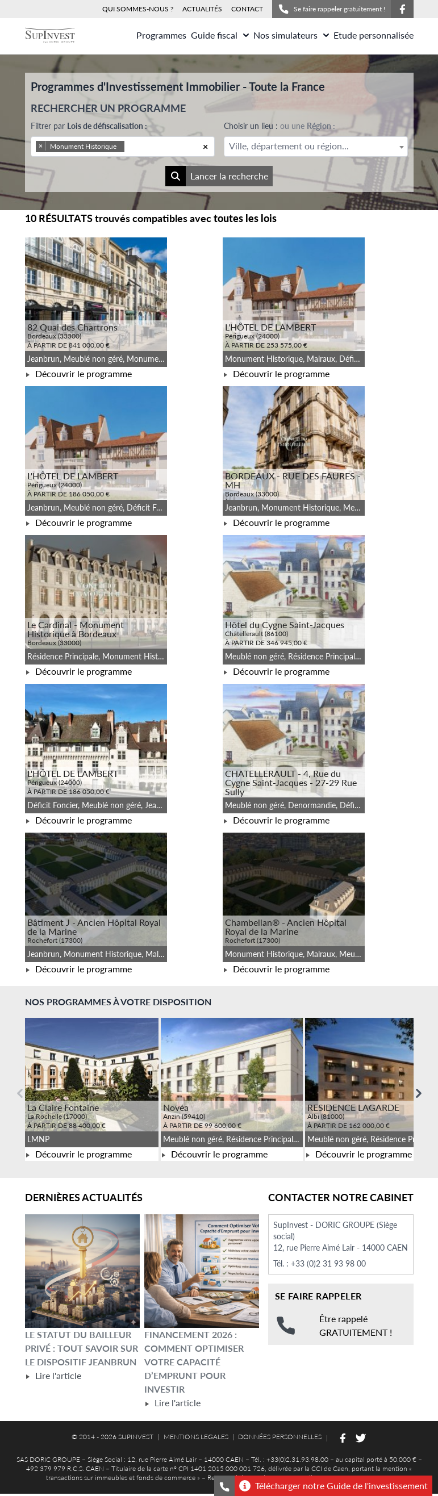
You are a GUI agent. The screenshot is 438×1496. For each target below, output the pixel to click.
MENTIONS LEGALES (196, 1436)
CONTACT (247, 9)
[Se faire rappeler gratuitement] (224, 1486)
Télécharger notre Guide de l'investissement (333, 1485)
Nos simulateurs (291, 35)
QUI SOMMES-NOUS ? (137, 9)
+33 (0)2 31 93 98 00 (328, 1263)
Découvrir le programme (78, 373)
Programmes (161, 35)
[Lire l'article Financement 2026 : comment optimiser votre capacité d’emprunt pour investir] (201, 1271)
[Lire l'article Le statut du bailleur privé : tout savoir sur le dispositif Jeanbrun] (82, 1271)
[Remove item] (40, 146)
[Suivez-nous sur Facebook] (402, 9)
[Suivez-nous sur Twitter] (361, 1438)
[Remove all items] (205, 146)
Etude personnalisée (373, 35)
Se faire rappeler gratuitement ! (331, 9)
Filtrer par (89, 126)
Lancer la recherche (216, 176)
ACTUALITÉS (202, 9)
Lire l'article (53, 1375)
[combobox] (123, 146)
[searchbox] (142, 146)
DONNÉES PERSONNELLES (280, 1436)
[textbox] (315, 146)
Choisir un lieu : (279, 126)
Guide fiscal (220, 35)
